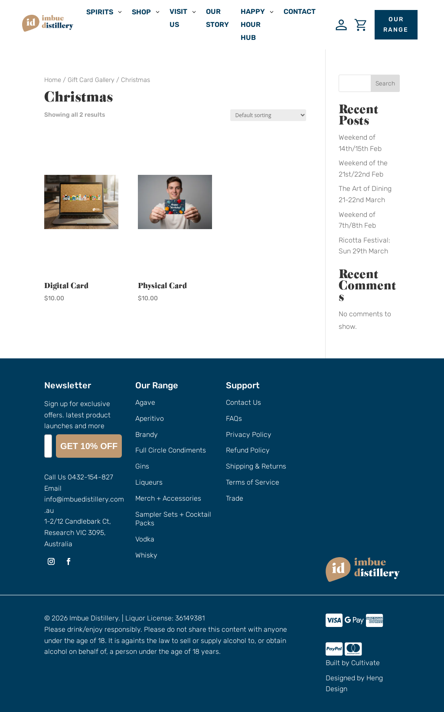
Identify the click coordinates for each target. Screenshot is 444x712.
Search (385, 83)
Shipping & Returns (256, 466)
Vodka (144, 539)
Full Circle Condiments (170, 450)
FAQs (234, 418)
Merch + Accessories (168, 498)
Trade (234, 498)
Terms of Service (252, 482)
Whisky (146, 555)
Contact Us (243, 402)
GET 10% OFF (89, 446)
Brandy (146, 434)
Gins (142, 466)
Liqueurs (149, 482)
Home (52, 80)
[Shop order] (268, 115)
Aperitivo (149, 418)
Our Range (395, 24)
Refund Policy (248, 450)
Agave (145, 402)
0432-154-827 (90, 477)
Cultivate (365, 663)
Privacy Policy (248, 434)
